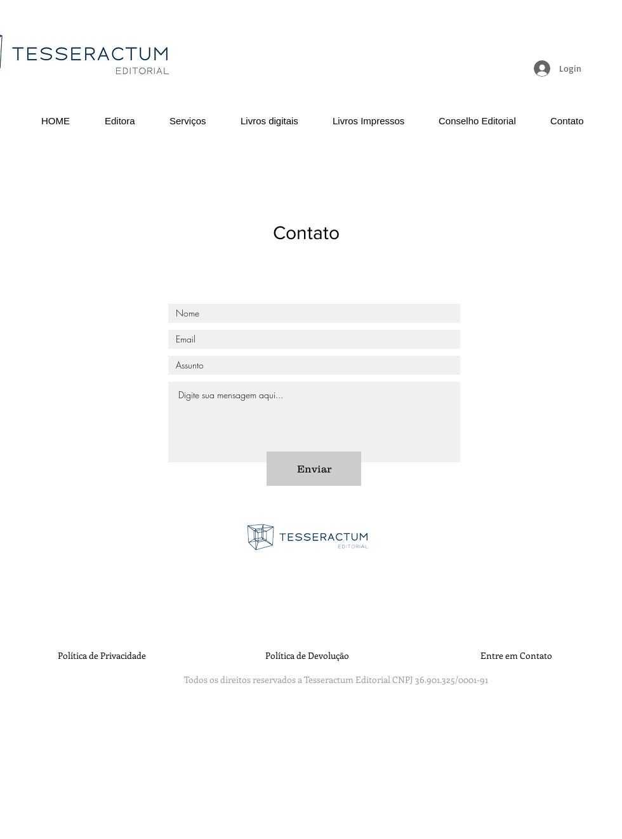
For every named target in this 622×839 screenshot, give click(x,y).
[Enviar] (314, 469)
